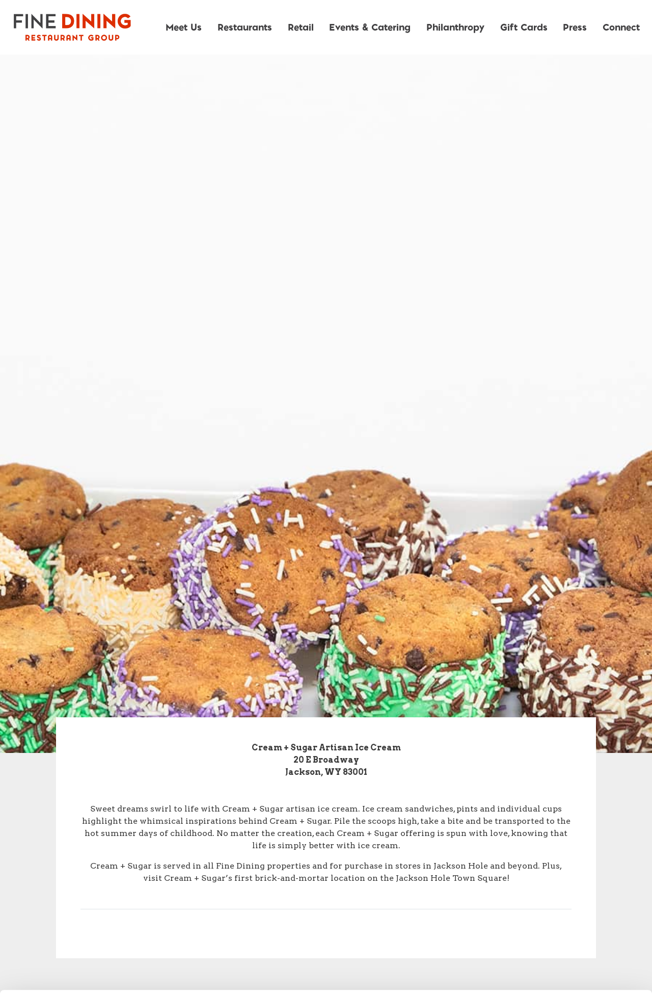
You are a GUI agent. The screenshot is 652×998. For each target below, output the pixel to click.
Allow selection (566, 898)
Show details (534, 978)
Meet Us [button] (184, 26)
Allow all (567, 864)
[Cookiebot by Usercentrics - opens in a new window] (66, 978)
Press (575, 26)
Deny (567, 931)
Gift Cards (524, 26)
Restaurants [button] (245, 26)
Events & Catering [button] (370, 26)
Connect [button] (621, 26)
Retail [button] (301, 26)
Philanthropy (455, 26)
